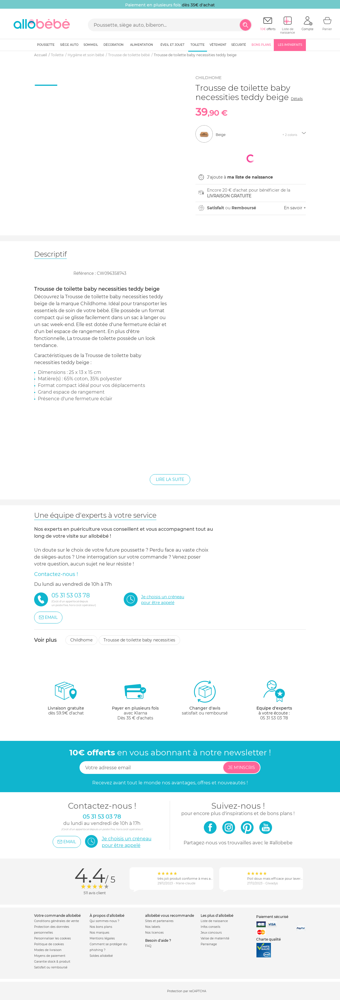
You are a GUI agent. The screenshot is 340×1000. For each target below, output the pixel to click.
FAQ (148, 946)
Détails (297, 99)
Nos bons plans (101, 927)
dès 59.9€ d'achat (66, 700)
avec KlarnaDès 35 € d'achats (135, 700)
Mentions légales (102, 938)
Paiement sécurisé (272, 916)
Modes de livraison (48, 950)
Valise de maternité (215, 938)
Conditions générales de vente (56, 921)
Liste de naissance (214, 921)
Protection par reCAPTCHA (186, 991)
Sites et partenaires (159, 921)
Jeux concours (211, 932)
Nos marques (99, 932)
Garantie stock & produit (52, 961)
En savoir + (295, 207)
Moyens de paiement (49, 956)
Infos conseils (210, 927)
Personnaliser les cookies (52, 938)
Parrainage (209, 944)
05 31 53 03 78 (274, 718)
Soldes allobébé (101, 956)
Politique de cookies (49, 944)
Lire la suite (170, 479)
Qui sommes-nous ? (104, 921)
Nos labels (152, 927)
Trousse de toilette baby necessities (139, 640)
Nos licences (154, 932)
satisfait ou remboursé (205, 698)
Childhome (81, 640)
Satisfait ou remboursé (50, 967)
